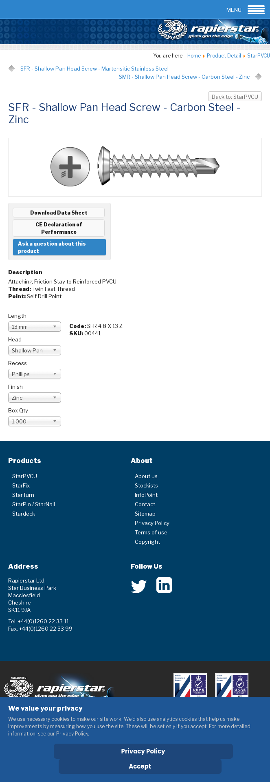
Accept (140, 766)
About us (146, 476)
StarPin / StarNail (33, 504)
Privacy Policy (152, 523)
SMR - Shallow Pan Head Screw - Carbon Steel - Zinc (184, 76)
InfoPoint (146, 495)
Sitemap (145, 513)
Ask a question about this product (52, 247)
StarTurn (23, 495)
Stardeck (23, 513)
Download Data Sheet (59, 213)
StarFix (21, 485)
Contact (145, 504)
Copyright (147, 541)
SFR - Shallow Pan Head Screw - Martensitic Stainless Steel (94, 68)
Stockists (146, 485)
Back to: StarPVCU (235, 96)
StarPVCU (24, 476)
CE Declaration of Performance (58, 228)
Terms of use (151, 532)
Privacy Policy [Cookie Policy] (143, 751)
